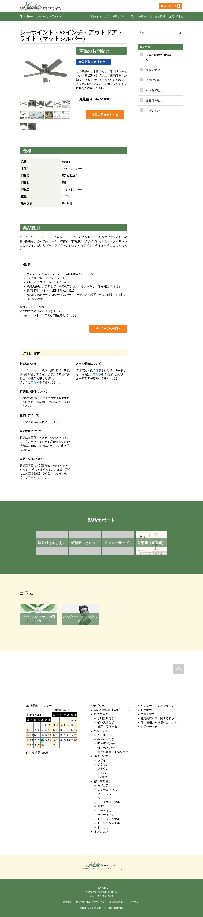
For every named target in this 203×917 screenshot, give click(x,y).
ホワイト (103, 760)
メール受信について (88, 363)
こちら (35, 382)
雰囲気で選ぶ (102, 781)
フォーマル (104, 793)
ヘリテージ (104, 797)
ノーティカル (105, 810)
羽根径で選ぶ (102, 730)
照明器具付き (105, 718)
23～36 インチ (106, 735)
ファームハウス (107, 789)
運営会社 (68, 902)
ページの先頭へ (108, 328)
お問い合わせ (176, 16)
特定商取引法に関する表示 (157, 718)
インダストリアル (108, 802)
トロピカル (104, 827)
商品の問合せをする (105, 115)
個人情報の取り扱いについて (159, 722)
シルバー (103, 772)
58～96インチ (106, 747)
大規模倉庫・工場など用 (112, 751)
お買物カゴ (148, 709)
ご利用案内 (148, 714)
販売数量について (31, 431)
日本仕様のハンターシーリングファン (40, 16)
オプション (153, 110)
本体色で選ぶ (102, 756)
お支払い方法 (28, 363)
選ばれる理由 (138, 16)
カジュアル (104, 785)
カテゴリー (146, 47)
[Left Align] (180, 33)
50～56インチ (106, 743)
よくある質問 (157, 16)
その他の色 (104, 777)
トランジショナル (108, 823)
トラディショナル (108, 818)
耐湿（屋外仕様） (108, 726)
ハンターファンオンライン (157, 705)
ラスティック (105, 814)
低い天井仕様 (105, 722)
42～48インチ (106, 739)
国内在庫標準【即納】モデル (162, 57)
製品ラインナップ (98, 16)
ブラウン (103, 768)
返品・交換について (32, 458)
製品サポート (119, 16)
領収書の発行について (33, 391)
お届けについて (29, 415)
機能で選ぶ (101, 714)
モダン (101, 806)
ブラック (103, 764)
